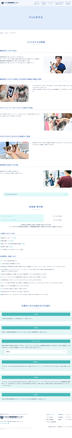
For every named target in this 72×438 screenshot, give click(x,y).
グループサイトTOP (67, 430)
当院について (37, 2)
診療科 (60, 422)
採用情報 (68, 2)
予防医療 (60, 420)
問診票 (27, 354)
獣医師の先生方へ (59, 2)
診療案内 (44, 2)
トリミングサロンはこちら (32, 195)
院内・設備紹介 (50, 422)
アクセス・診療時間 (51, 425)
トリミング (68, 420)
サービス (51, 2)
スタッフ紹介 (49, 420)
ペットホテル (69, 422)
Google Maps (4, 426)
